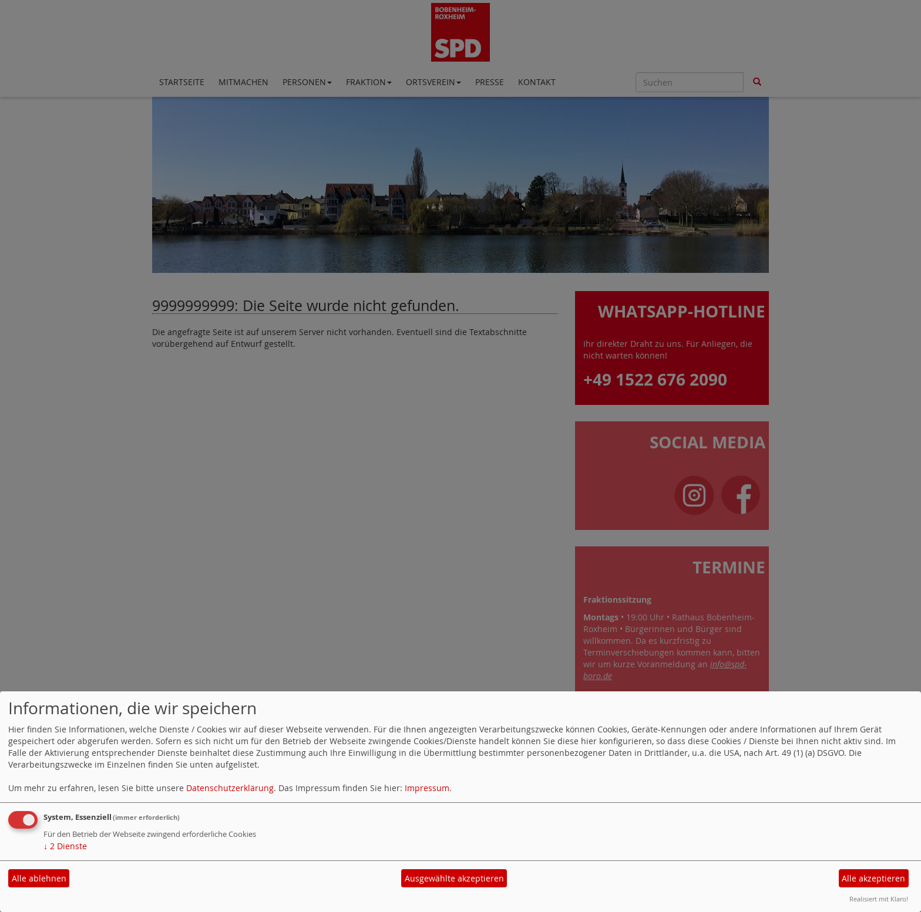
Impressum (427, 787)
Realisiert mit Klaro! (878, 898)
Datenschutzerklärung (230, 787)
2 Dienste (65, 846)
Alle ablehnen (39, 878)
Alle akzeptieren (873, 878)
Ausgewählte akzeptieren (454, 878)
